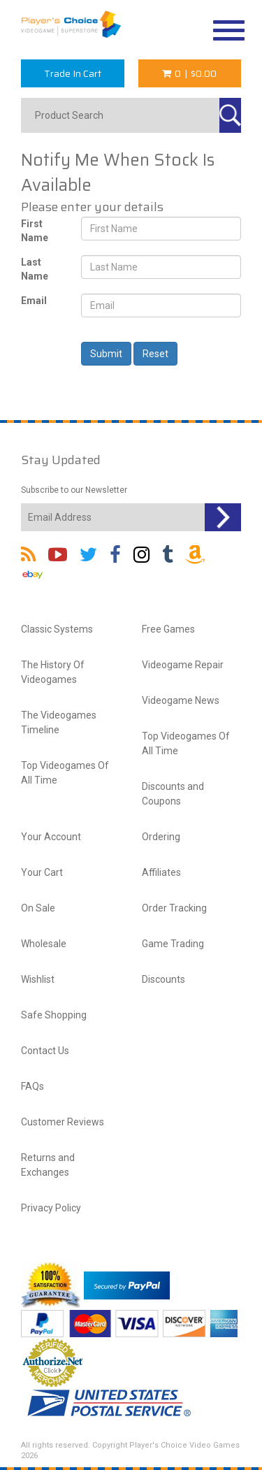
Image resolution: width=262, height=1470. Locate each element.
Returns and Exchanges (48, 1165)
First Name (34, 230)
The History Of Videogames (53, 672)
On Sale (38, 908)
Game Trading (173, 943)
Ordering (161, 836)
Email (34, 300)
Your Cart (42, 872)
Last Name (34, 269)
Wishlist (37, 979)
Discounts (163, 979)
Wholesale (43, 943)
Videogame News (180, 700)
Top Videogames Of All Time (65, 773)
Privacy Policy (51, 1207)
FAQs (32, 1086)
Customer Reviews (62, 1121)
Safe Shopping (54, 1015)
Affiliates (161, 872)
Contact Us (45, 1050)
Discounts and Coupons (173, 794)
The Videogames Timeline (58, 722)
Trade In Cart (72, 73)
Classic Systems (57, 629)
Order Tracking (174, 908)
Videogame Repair (183, 664)
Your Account (51, 836)
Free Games (168, 629)
